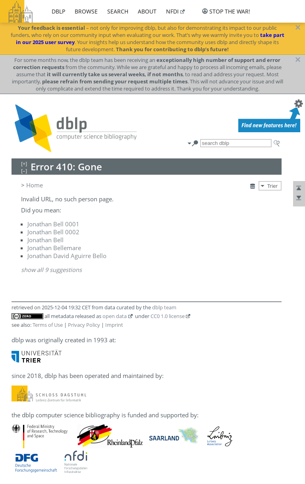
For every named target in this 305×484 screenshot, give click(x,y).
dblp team (164, 307)
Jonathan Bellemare (54, 248)
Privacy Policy (84, 324)
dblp (58, 11)
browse (86, 11)
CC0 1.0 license (168, 316)
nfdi (172, 11)
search (117, 11)
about (147, 11)
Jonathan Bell (45, 240)
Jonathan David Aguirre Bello (66, 256)
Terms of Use (48, 324)
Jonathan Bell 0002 (53, 232)
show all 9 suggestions (51, 270)
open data (114, 316)
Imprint (114, 324)
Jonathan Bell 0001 (53, 224)
